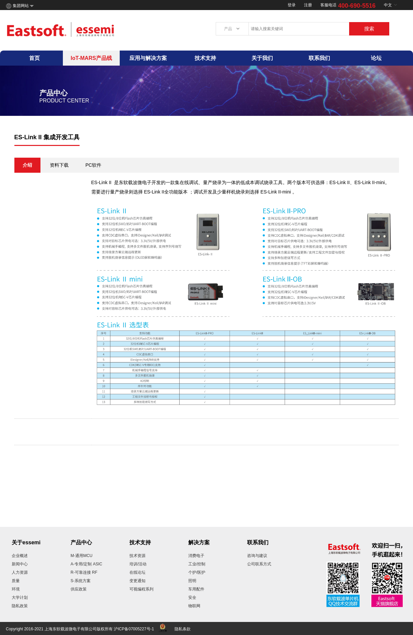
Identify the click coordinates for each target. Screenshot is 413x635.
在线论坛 (137, 572)
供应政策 (79, 589)
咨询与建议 (257, 555)
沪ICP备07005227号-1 (134, 629)
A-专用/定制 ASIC (86, 564)
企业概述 (20, 555)
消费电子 (196, 555)
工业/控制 (196, 564)
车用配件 (196, 589)
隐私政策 (20, 606)
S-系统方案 (81, 580)
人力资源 (20, 572)
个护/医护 (196, 572)
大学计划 (20, 597)
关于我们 (262, 58)
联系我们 (319, 58)
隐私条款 (183, 629)
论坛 (376, 58)
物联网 (194, 606)
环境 (16, 589)
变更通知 (137, 580)
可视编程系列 (141, 589)
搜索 (369, 28)
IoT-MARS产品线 (91, 58)
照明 (192, 580)
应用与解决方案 (148, 58)
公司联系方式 (259, 564)
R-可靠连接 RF (84, 572)
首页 (34, 58)
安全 (192, 597)
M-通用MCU (81, 555)
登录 (292, 5)
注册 (308, 5)
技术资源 (137, 555)
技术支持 (205, 58)
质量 (16, 580)
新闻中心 (20, 564)
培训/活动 (137, 564)
